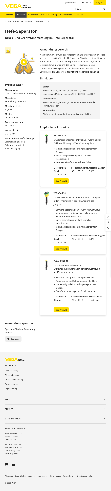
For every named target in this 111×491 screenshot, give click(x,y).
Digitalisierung (11, 388)
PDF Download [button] (13, 339)
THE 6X (79, 14)
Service (9, 409)
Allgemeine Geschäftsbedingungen (20, 476)
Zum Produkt (61, 181)
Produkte (9, 15)
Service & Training (49, 15)
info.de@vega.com (12, 450)
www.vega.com (11, 454)
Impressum (42, 476)
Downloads (33, 15)
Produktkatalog (11, 370)
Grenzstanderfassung (14, 379)
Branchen (21, 15)
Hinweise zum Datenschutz (61, 476)
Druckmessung (11, 384)
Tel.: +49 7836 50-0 (13, 444)
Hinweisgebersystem (85, 476)
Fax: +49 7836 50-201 (14, 447)
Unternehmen (66, 15)
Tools (8, 399)
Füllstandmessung (12, 375)
